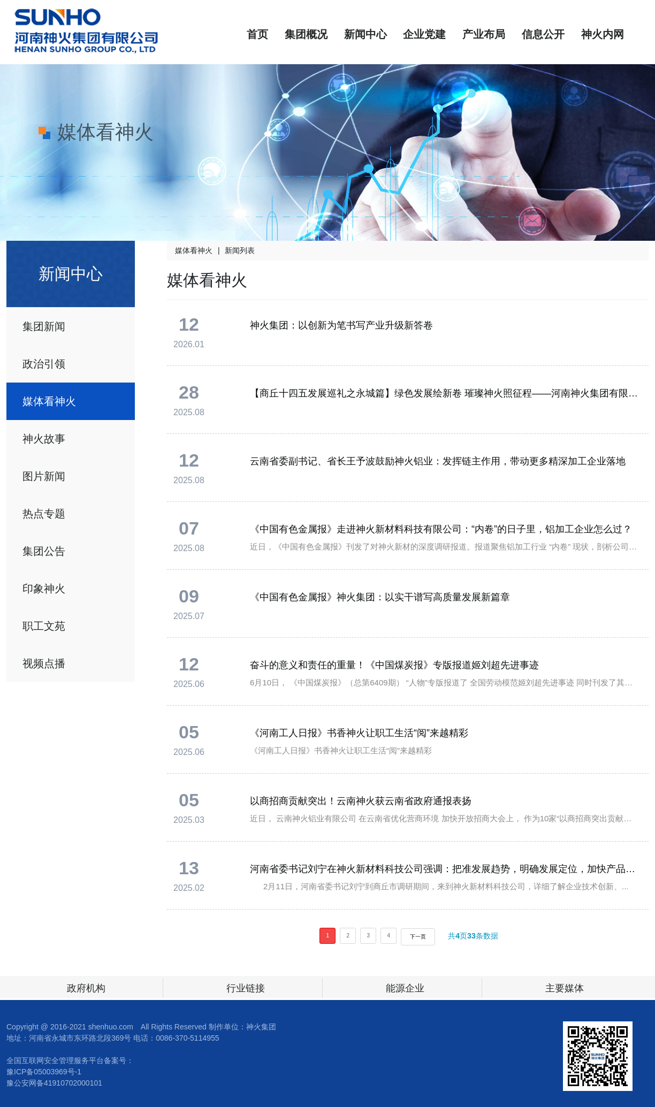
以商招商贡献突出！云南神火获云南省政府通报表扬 (360, 801)
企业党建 (424, 34)
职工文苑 (43, 626)
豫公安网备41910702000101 (54, 1083)
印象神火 (43, 588)
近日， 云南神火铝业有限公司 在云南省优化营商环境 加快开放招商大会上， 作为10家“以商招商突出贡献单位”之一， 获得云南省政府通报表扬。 (444, 818)
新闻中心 (365, 34)
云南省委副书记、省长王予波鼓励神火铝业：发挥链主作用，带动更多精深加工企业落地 (438, 461)
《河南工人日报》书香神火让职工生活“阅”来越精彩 (359, 733)
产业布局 (483, 34)
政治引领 (43, 364)
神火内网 (602, 34)
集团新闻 (43, 326)
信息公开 (543, 34)
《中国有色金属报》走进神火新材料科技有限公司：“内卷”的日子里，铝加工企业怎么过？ (441, 529)
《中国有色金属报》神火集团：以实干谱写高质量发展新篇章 (380, 597)
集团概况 (306, 34)
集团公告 (43, 551)
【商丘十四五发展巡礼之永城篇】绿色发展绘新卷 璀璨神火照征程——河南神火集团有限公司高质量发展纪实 (444, 393)
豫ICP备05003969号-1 (43, 1071)
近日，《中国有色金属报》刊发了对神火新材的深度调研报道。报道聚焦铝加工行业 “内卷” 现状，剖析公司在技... (444, 546)
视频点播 (43, 663)
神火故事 (43, 439)
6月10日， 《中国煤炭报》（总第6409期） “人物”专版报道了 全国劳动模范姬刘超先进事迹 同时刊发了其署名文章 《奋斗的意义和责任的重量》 (444, 682)
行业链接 (245, 988)
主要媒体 (564, 988)
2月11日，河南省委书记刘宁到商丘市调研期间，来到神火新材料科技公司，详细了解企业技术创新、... (439, 886)
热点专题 (43, 514)
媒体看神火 (49, 401)
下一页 (418, 937)
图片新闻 (43, 476)
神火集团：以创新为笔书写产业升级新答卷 (341, 325)
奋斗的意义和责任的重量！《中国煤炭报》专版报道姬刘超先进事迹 (394, 665)
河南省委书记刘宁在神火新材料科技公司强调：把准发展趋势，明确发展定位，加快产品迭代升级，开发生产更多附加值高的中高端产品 (444, 869)
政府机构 (86, 988)
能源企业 (405, 988)
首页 (257, 34)
